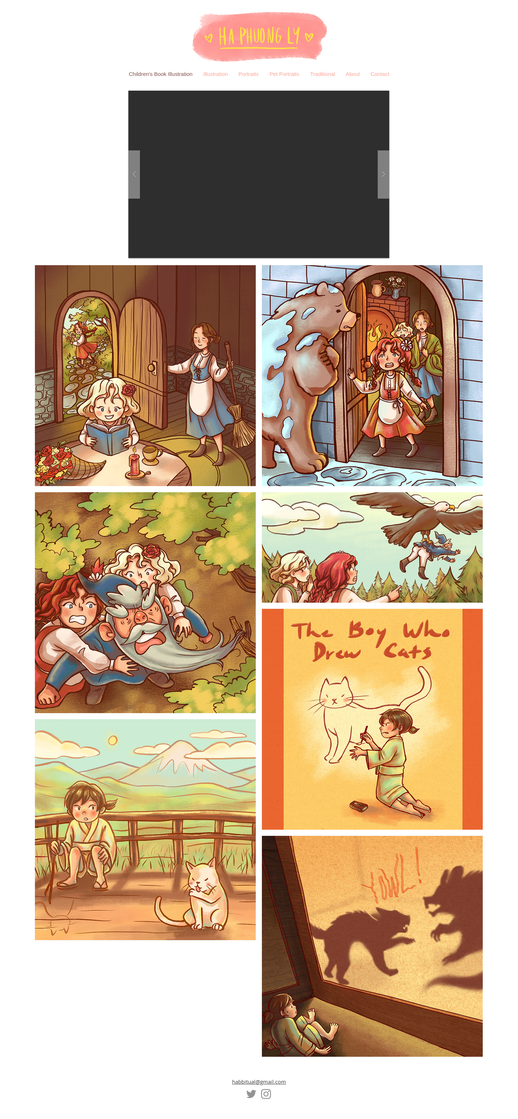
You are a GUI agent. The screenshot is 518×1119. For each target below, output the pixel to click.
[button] (258, 174)
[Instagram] (266, 1094)
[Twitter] (251, 1094)
